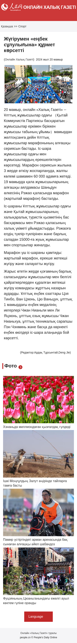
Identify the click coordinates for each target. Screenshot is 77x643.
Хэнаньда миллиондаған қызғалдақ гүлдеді (36, 427)
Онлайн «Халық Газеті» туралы (38, 633)
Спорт (22, 26)
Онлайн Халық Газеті (19, 59)
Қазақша (7, 26)
